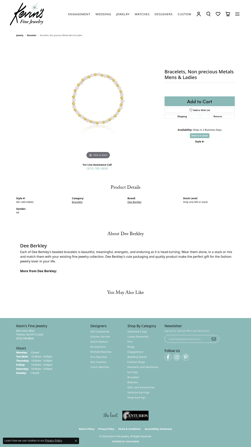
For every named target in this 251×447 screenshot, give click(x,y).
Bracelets (31, 35)
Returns (218, 116)
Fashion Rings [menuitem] (136, 362)
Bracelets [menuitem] (133, 377)
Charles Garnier (100, 336)
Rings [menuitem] (130, 346)
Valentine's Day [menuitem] (137, 331)
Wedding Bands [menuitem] (137, 357)
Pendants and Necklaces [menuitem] (142, 367)
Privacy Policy (106, 429)
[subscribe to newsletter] (213, 339)
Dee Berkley (134, 202)
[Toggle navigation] (237, 14)
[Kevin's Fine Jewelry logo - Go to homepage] (27, 14)
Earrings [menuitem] (132, 372)
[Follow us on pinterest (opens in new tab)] (185, 357)
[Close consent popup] (76, 441)
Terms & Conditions (129, 429)
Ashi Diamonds (99, 331)
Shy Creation (98, 362)
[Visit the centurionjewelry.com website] (135, 415)
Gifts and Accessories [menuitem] (141, 387)
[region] (98, 101)
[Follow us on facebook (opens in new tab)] (168, 357)
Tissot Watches (99, 367)
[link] (79, 14)
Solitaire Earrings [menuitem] (138, 392)
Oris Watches (98, 357)
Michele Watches (101, 352)
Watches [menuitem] (132, 382)
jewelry (19, 35)
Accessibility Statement (158, 429)
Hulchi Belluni (99, 341)
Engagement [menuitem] (135, 352)
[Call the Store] (25, 338)
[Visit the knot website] (110, 415)
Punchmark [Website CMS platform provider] (132, 441)
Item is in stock (199, 135)
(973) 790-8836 (97, 168)
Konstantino (98, 346)
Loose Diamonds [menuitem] (138, 336)
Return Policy (86, 429)
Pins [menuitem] (130, 341)
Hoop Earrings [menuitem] (136, 397)
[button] (198, 14)
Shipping (182, 116)
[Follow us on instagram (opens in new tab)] (176, 357)
